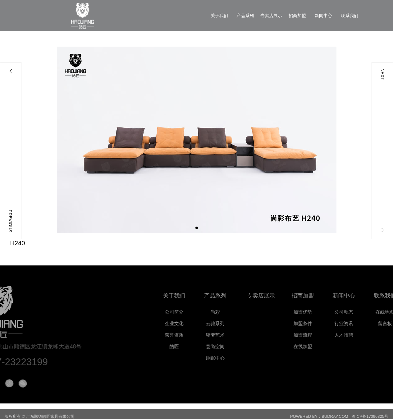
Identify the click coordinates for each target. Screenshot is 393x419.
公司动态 (358, 312)
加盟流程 (317, 335)
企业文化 (188, 323)
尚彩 (229, 312)
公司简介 (188, 312)
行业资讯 (358, 323)
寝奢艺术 (229, 335)
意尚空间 (229, 346)
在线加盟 (317, 346)
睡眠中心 (229, 358)
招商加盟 (317, 295)
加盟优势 (317, 312)
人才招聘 (358, 335)
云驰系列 (229, 323)
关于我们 (188, 295)
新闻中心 (358, 295)
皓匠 (188, 346)
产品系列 (229, 295)
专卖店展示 (278, 295)
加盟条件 (317, 323)
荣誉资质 (188, 335)
